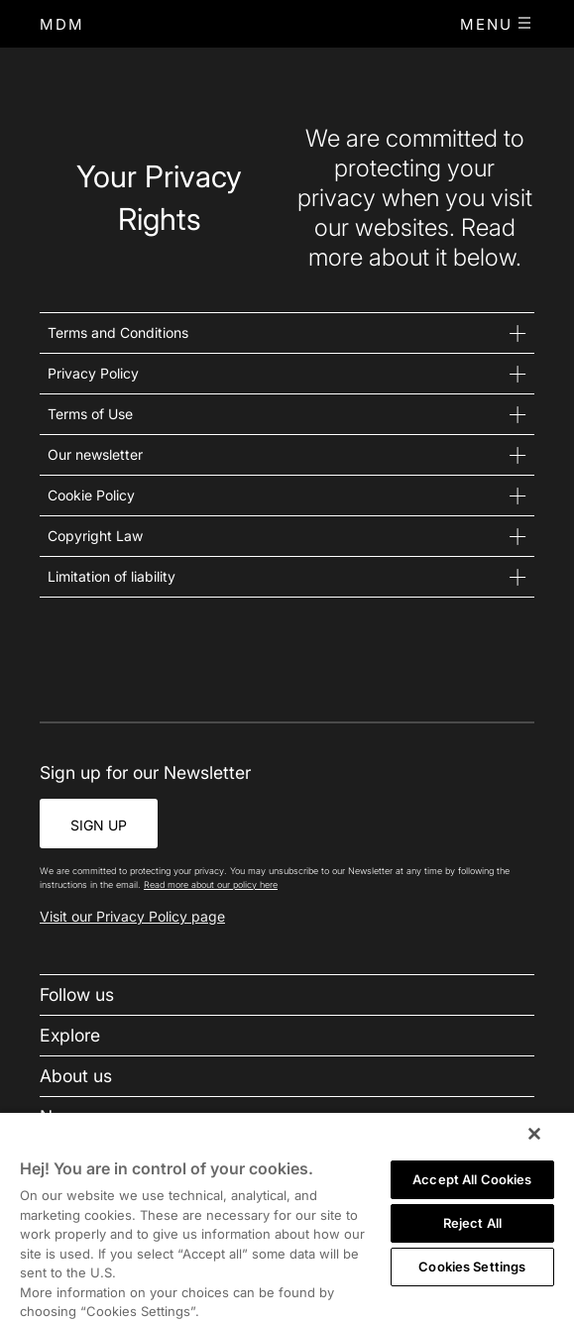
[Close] (534, 1134)
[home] (62, 24)
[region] (287, 1216)
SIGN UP (98, 825)
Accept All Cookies (471, 1179)
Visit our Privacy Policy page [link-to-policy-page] (132, 916)
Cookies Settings (471, 1266)
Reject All (472, 1223)
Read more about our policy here (211, 884)
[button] (497, 24)
